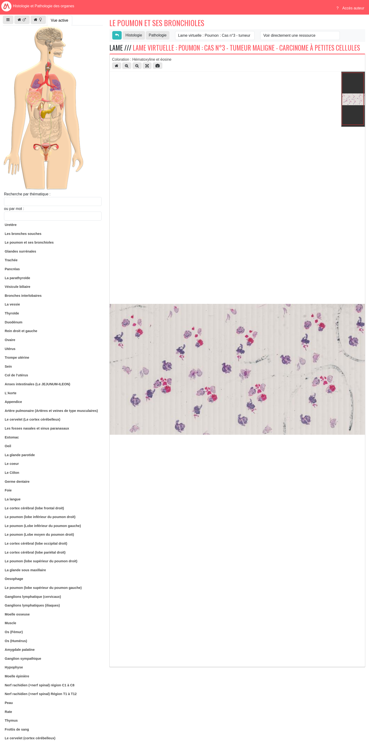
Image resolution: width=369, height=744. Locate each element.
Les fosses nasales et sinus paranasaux (37, 428)
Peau (9, 703)
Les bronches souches (23, 234)
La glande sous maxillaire (25, 570)
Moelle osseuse (17, 614)
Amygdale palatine (20, 650)
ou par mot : (14, 209)
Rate (8, 712)
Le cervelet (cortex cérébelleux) (30, 738)
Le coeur (12, 464)
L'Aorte (10, 393)
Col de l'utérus (16, 375)
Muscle (10, 623)
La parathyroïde (17, 278)
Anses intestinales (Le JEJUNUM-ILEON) (37, 384)
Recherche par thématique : (27, 194)
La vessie (12, 304)
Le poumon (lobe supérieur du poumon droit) (41, 561)
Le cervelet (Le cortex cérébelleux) (32, 419)
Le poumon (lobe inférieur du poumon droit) (40, 517)
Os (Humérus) (16, 641)
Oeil (8, 446)
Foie (8, 490)
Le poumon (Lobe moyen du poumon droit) (39, 534)
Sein (8, 366)
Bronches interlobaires (23, 296)
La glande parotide (20, 455)
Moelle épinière (17, 676)
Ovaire (10, 340)
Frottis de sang (17, 729)
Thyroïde (12, 313)
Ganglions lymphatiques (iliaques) (32, 605)
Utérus (10, 349)
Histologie (133, 35)
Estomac (12, 437)
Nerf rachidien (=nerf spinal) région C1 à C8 (39, 685)
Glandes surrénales (20, 251)
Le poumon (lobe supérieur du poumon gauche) (43, 588)
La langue (12, 499)
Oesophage (14, 579)
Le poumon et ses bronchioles (29, 242)
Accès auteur (353, 8)
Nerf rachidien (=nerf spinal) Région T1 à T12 (41, 694)
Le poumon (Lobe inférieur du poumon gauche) (43, 526)
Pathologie (158, 35)
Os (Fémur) (14, 632)
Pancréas (12, 269)
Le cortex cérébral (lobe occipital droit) (36, 543)
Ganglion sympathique (23, 658)
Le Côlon (12, 473)
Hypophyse (14, 667)
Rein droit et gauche (21, 331)
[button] (8, 20)
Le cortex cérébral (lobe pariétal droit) (35, 552)
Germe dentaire (17, 481)
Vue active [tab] (59, 20)
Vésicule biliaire (17, 287)
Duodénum (13, 322)
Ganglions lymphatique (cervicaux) (33, 597)
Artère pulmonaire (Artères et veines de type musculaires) (51, 411)
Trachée (11, 260)
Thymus (11, 720)
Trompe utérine (17, 357)
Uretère (10, 225)
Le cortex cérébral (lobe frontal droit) (34, 508)
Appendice (13, 402)
